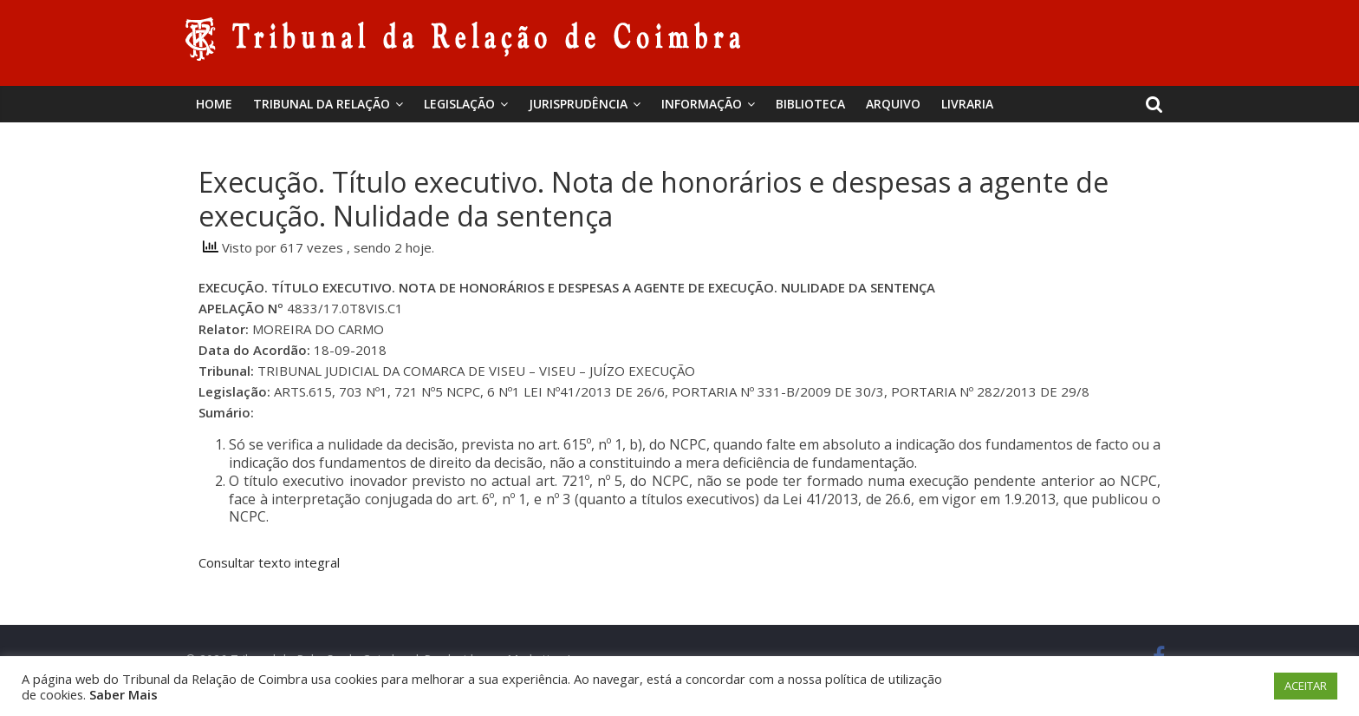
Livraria (967, 103)
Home (214, 103)
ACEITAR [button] (1305, 685)
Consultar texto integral (269, 562)
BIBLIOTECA (810, 103)
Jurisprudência (578, 103)
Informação (701, 103)
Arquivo (893, 103)
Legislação (459, 103)
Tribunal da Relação (321, 103)
